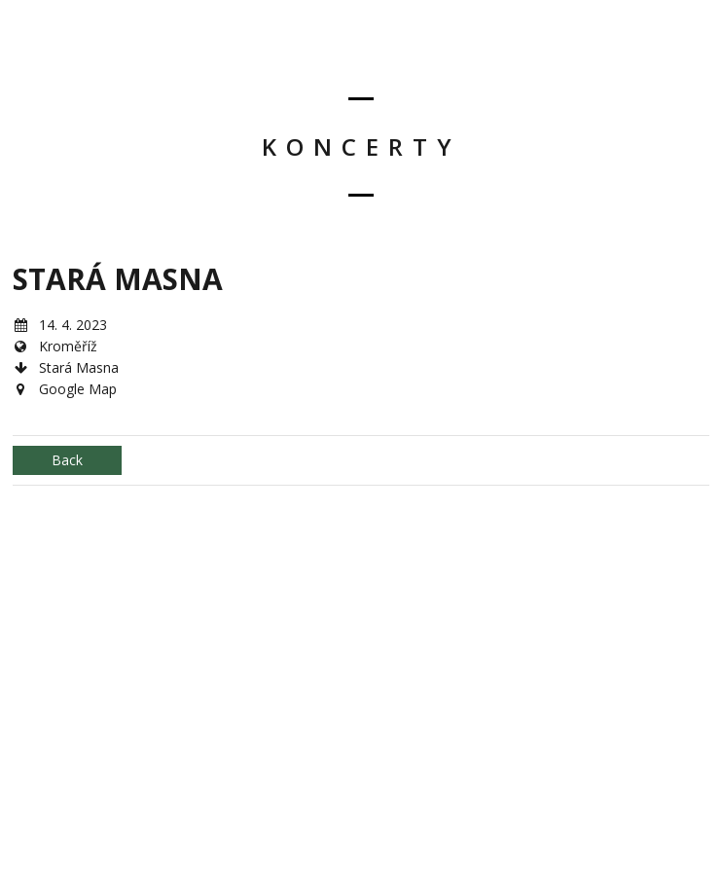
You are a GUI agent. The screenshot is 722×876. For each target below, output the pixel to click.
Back (67, 460)
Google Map (78, 389)
